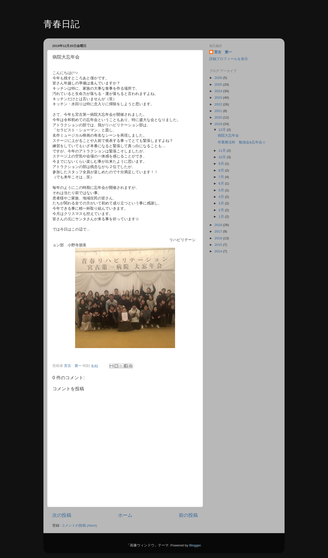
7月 (221, 177)
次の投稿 (61, 515)
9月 (221, 163)
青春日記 (61, 24)
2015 (218, 245)
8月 (221, 170)
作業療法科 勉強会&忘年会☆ (242, 142)
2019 (218, 124)
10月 (222, 157)
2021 (218, 111)
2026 (218, 78)
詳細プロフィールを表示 (228, 59)
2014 (218, 251)
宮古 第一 (223, 52)
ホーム (125, 515)
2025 (218, 84)
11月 (222, 150)
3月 (221, 203)
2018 (218, 225)
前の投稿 (188, 515)
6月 (221, 183)
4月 (221, 197)
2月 (221, 210)
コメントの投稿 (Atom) (79, 525)
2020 (218, 117)
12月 (222, 130)
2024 (218, 91)
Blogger (195, 545)
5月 (221, 190)
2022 (218, 104)
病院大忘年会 (228, 135)
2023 (218, 97)
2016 (218, 238)
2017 (218, 231)
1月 (221, 216)
